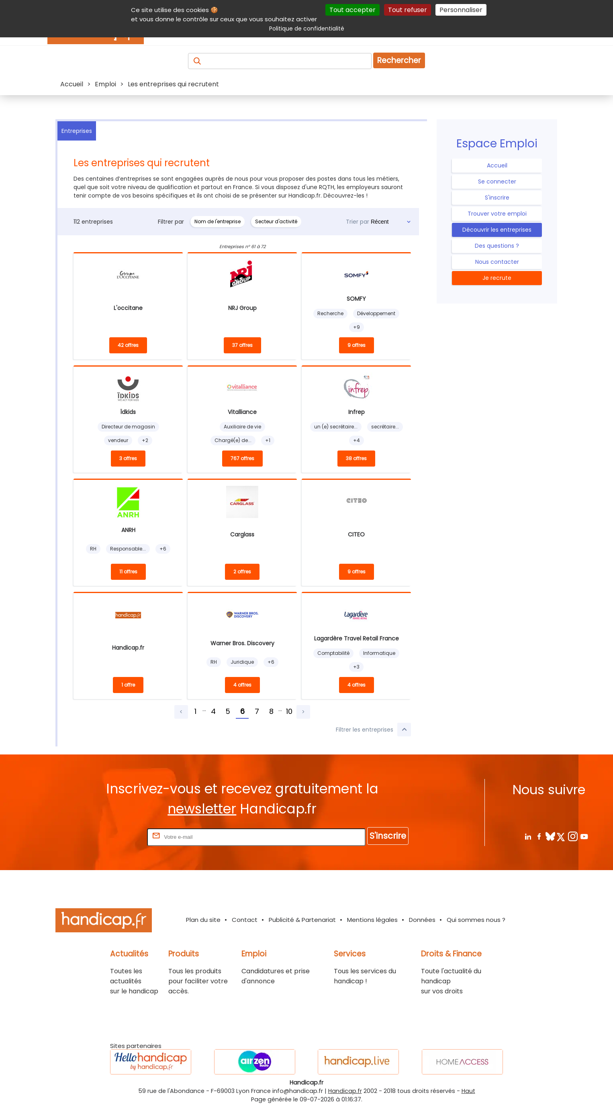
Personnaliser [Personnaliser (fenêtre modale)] (460, 9)
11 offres (128, 571)
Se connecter (497, 181)
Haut (468, 1091)
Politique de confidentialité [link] (306, 28)
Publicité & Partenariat (302, 919)
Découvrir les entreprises (496, 230)
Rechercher (399, 60)
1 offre (128, 684)
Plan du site (203, 919)
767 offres (242, 458)
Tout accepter (352, 9)
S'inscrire (497, 198)
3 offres (128, 458)
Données (422, 919)
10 (289, 711)
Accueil (497, 165)
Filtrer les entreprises (373, 729)
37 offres (242, 345)
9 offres (356, 345)
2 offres (242, 571)
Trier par (357, 222)
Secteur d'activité (276, 221)
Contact (244, 919)
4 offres (242, 684)
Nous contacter (497, 262)
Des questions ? (497, 246)
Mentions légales (372, 919)
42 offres (128, 345)
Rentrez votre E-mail (113, 836)
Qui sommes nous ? (476, 919)
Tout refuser (407, 9)
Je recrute (496, 278)
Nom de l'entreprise (217, 221)
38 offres (356, 458)
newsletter (202, 808)
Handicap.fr (345, 1091)
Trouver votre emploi (497, 214)
